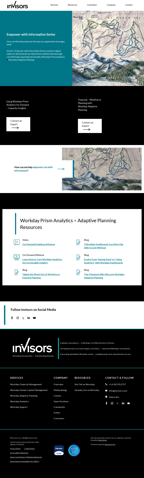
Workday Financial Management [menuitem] (26, 384)
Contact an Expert (16, 124)
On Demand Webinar (33, 254)
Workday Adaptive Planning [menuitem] (24, 395)
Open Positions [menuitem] (61, 401)
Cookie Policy (29, 449)
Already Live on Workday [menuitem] (87, 390)
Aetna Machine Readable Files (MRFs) (24, 461)
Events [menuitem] (57, 412)
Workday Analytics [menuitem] (19, 401)
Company (111, 4)
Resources (72, 4)
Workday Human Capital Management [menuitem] (29, 390)
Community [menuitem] (59, 407)
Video (25, 239)
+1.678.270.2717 (115, 384)
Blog (86, 239)
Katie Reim (103, 440)
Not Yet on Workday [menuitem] (85, 384)
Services (54, 4)
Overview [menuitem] (58, 384)
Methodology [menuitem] (60, 390)
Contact (129, 4)
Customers (92, 4)
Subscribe (112, 397)
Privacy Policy (15, 449)
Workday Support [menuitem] (19, 407)
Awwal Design (110, 444)
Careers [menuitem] (57, 395)
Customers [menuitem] (59, 418)
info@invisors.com (116, 390)
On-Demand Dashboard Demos (38, 244)
